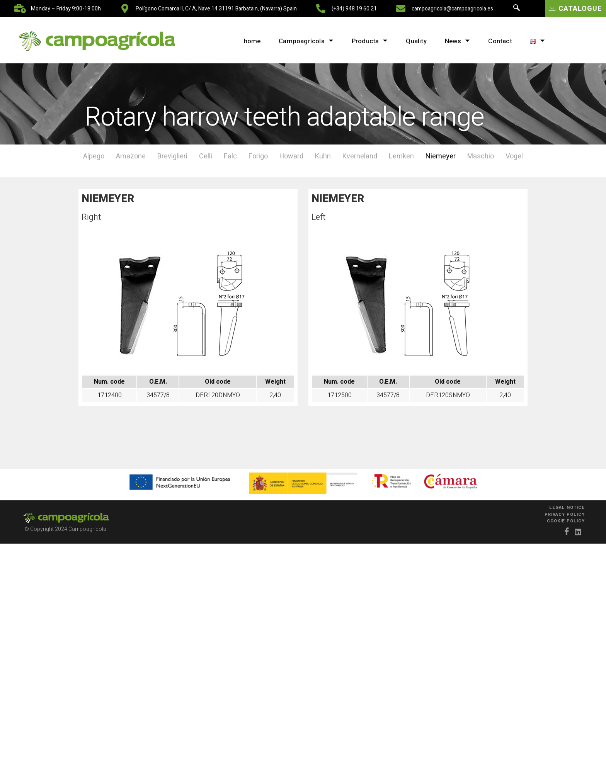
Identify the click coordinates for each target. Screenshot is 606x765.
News (458, 41)
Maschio (480, 156)
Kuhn (323, 156)
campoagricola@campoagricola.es (452, 9)
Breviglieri (172, 156)
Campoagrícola (303, 41)
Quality (415, 41)
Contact (502, 41)
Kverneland (359, 156)
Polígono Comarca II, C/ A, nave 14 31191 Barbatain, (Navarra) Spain (216, 9)
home (247, 41)
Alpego (93, 156)
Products (368, 41)
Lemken (401, 156)
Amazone (131, 156)
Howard (291, 156)
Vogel (514, 156)
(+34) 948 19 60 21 (354, 9)
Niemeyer (441, 156)
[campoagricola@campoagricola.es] (400, 8)
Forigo (258, 156)
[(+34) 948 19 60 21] (320, 8)
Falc (230, 156)
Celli (205, 156)
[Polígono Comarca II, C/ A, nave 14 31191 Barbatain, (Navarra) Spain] (124, 8)
